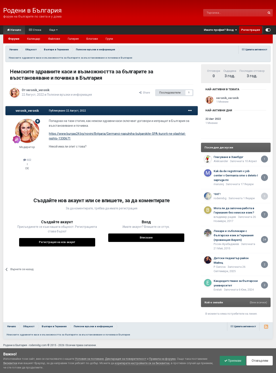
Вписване (146, 237)
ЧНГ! (217, 194)
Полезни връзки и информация (69, 94)
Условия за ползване (89, 358)
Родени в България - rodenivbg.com (25, 345)
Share (144, 92)
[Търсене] (224, 12)
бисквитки (10, 363)
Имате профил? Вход (220, 30)
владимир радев (225, 217)
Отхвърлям (259, 360)
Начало (14, 29)
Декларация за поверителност (125, 358)
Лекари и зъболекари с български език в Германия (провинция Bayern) (234, 235)
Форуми (13, 38)
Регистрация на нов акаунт (57, 242)
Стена (35, 29)
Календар (33, 38)
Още (53, 29)
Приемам (232, 360)
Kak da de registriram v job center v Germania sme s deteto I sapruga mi (236, 175)
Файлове (54, 38)
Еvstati (218, 289)
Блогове (92, 38)
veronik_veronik (38, 90)
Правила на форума (162, 358)
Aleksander (221, 161)
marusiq (219, 184)
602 (27, 159)
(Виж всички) (258, 302)
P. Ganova (220, 266)
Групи (109, 38)
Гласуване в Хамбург (228, 157)
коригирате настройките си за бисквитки (142, 363)
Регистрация (250, 29)
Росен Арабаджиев (226, 244)
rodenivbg (220, 198)
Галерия (73, 38)
